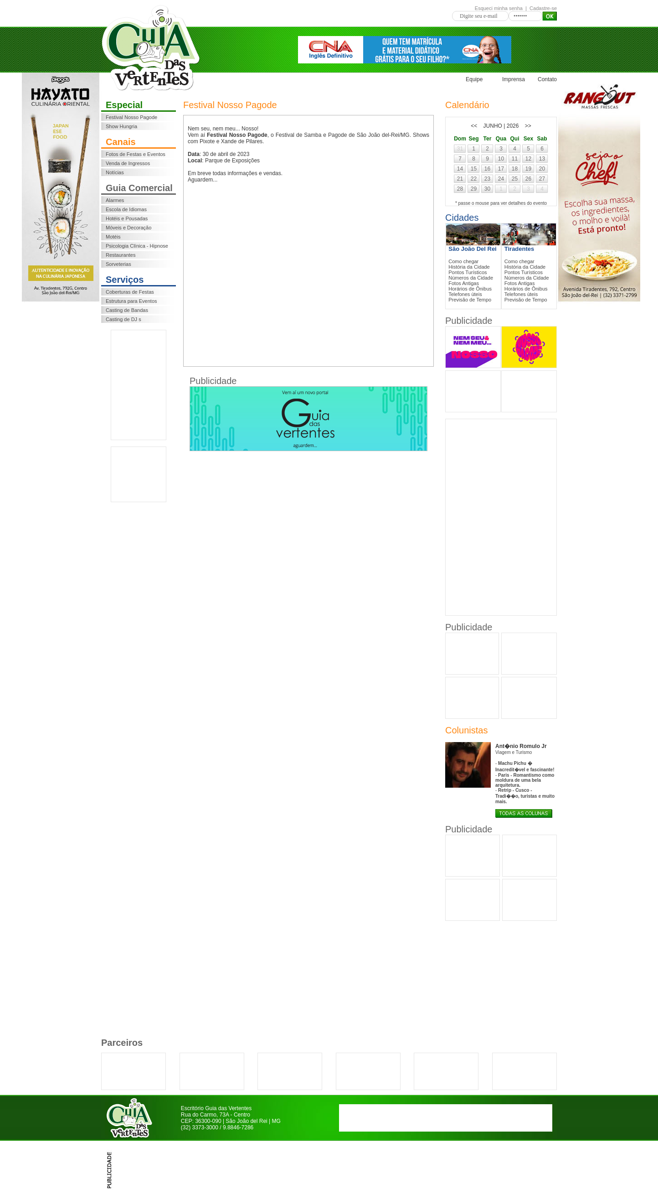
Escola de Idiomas (126, 209)
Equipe (474, 79)
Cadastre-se (543, 8)
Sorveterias (118, 264)
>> (528, 126)
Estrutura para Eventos (131, 301)
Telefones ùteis (465, 294)
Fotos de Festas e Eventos (135, 154)
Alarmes (115, 200)
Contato (547, 79)
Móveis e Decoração (128, 227)
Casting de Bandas (127, 310)
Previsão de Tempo (469, 299)
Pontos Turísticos (467, 272)
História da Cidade (469, 267)
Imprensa (513, 79)
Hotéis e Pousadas (127, 218)
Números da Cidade (470, 278)
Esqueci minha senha (499, 8)
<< (474, 126)
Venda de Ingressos (128, 163)
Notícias (115, 172)
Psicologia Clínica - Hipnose (137, 246)
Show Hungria (121, 126)
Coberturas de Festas (130, 292)
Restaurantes (120, 255)
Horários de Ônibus (470, 288)
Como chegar (463, 261)
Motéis (113, 236)
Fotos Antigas (463, 283)
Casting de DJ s (123, 319)
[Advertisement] (138, 385)
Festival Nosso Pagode (131, 117)
